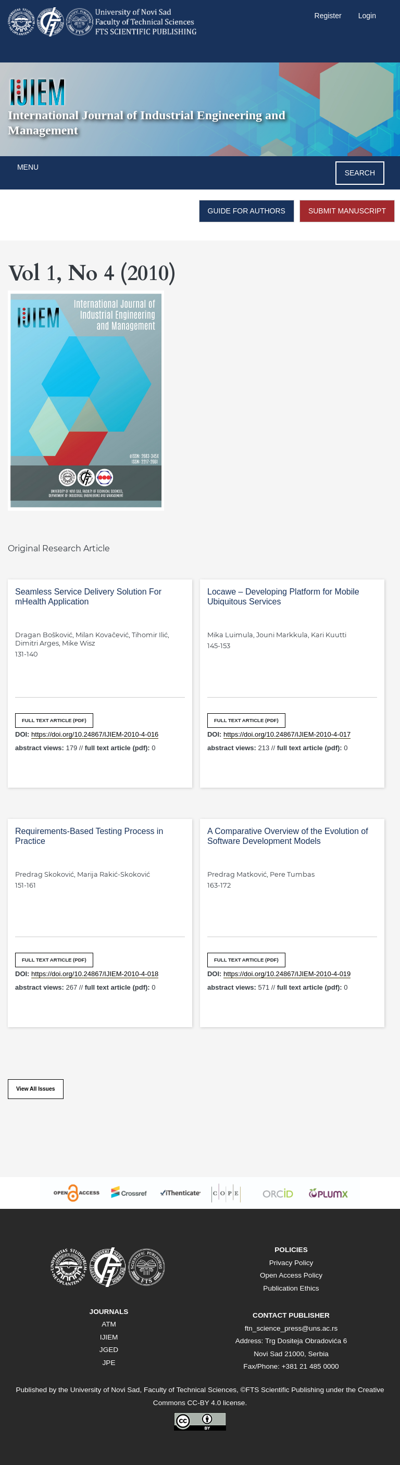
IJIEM (109, 1337)
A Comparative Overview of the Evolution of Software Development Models (287, 836)
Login (367, 15)
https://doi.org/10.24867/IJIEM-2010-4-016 (94, 734)
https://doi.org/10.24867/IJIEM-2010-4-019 (287, 974)
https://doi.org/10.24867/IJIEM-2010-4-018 (94, 974)
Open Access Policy (291, 1275)
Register (328, 15)
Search (360, 173)
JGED (108, 1350)
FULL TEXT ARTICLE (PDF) (54, 720)
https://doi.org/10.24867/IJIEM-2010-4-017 (287, 734)
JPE (109, 1363)
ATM (109, 1324)
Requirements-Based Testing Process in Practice (89, 836)
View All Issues (35, 1089)
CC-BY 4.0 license (216, 1403)
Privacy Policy (291, 1263)
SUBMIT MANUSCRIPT (347, 211)
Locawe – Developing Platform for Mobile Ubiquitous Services (283, 596)
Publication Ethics (291, 1288)
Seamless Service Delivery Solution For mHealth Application (88, 596)
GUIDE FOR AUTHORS (246, 211)
